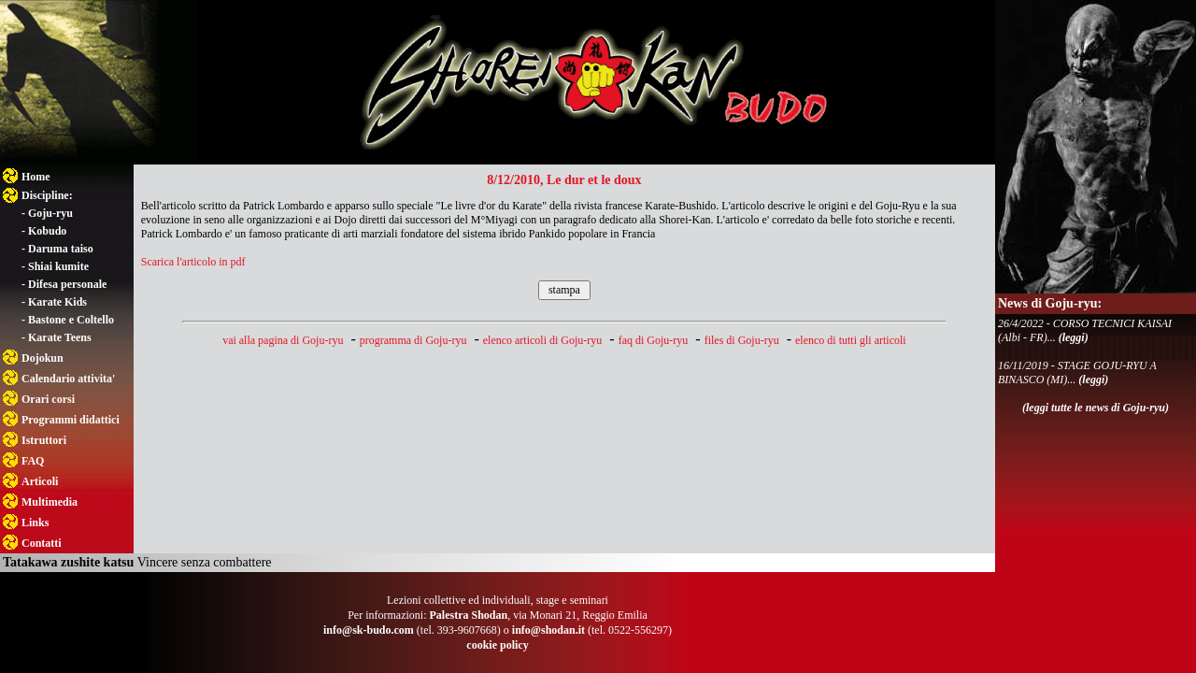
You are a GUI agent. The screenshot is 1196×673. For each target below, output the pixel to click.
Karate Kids (57, 301)
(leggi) (1074, 337)
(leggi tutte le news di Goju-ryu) (1095, 407)
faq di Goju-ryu (654, 340)
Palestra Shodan (468, 615)
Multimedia (49, 501)
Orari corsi (48, 399)
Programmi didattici (70, 419)
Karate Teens (60, 337)
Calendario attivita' (68, 378)
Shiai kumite (58, 266)
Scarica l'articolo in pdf (193, 261)
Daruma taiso (60, 248)
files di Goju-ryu (742, 340)
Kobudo (47, 230)
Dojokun (42, 358)
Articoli (39, 481)
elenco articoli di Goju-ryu (543, 340)
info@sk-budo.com (368, 630)
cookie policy (497, 645)
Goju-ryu (50, 213)
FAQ (32, 460)
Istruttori (43, 440)
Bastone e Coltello (71, 319)
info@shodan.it (548, 630)
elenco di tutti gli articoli (850, 340)
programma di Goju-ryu (413, 340)
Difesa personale (67, 284)
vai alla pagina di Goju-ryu (282, 340)
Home (35, 176)
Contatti (41, 543)
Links (35, 522)
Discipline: (47, 195)
